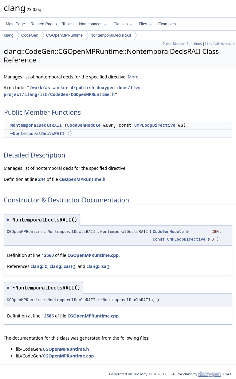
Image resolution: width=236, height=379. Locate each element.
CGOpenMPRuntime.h (82, 179)
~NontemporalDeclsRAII (37, 133)
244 (41, 179)
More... (135, 77)
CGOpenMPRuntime (64, 35)
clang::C (38, 266)
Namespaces (93, 24)
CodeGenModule (83, 125)
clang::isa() (97, 266)
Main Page (15, 24)
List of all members (219, 44)
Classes (122, 24)
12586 (47, 316)
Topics (67, 24)
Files (145, 24)
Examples (167, 24)
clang (9, 35)
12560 (47, 255)
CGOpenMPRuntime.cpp (93, 255)
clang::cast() (62, 266)
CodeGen (29, 35)
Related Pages (43, 24)
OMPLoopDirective (154, 125)
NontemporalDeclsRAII (110, 35)
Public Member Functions (182, 44)
